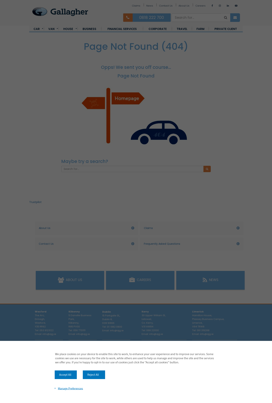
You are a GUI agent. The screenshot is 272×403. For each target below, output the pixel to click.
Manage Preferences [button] (70, 388)
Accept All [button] (65, 375)
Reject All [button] (93, 375)
